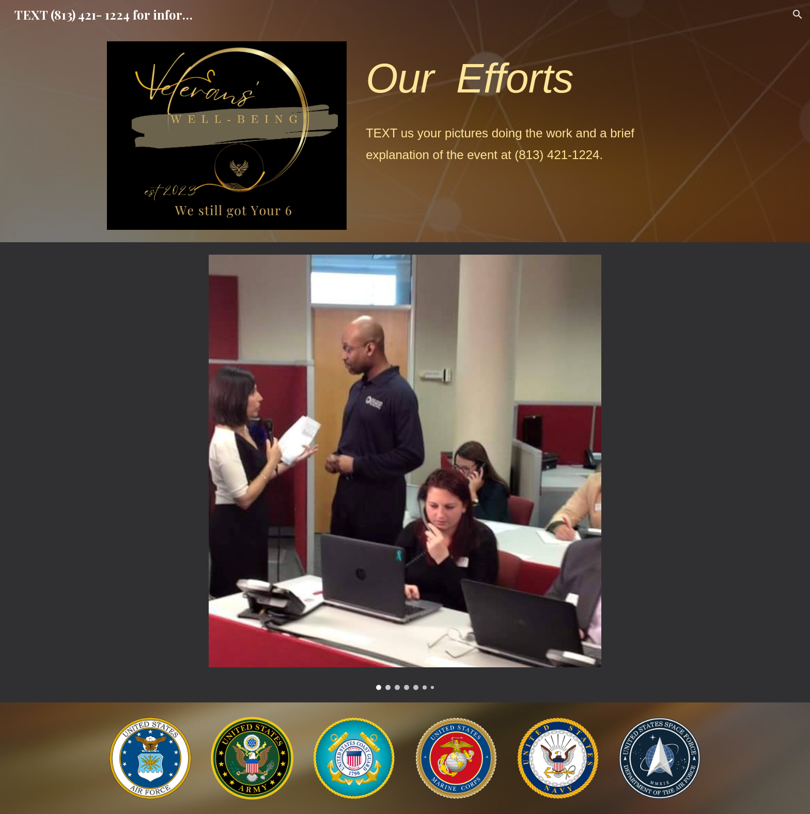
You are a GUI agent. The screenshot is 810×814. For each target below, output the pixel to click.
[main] (532, 78)
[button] (797, 14)
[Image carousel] (405, 472)
